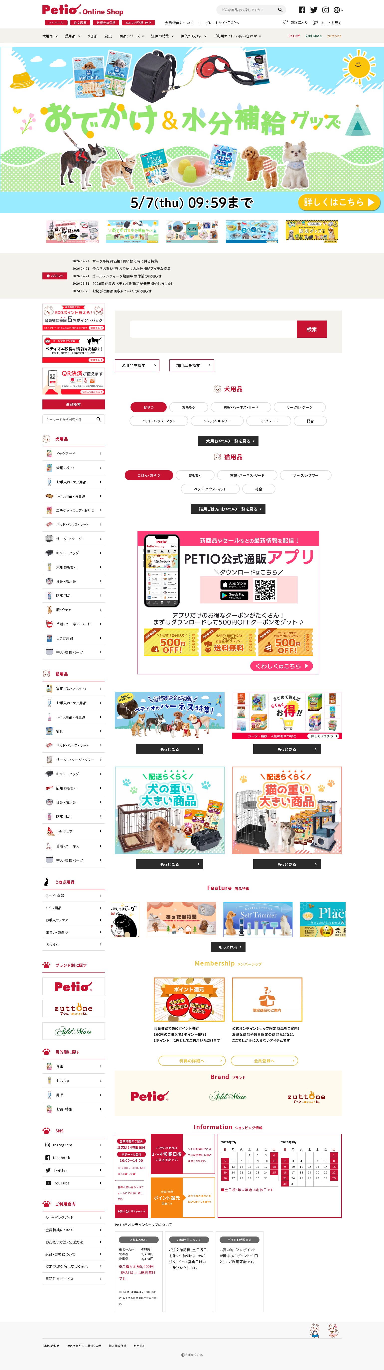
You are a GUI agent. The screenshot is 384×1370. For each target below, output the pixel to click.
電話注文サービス (59, 1278)
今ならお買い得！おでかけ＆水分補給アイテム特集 (131, 268)
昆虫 (108, 35)
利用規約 (139, 1346)
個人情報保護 (117, 1346)
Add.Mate (313, 35)
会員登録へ (264, 1061)
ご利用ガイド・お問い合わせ (235, 35)
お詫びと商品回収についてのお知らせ (122, 290)
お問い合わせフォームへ (131, 1211)
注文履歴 (80, 22)
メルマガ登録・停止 (138, 22)
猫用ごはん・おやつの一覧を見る (228, 509)
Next (337, 922)
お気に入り (295, 22)
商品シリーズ (129, 35)
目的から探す (191, 35)
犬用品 (47, 35)
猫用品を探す (188, 365)
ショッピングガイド (59, 1217)
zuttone (334, 35)
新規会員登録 (106, 22)
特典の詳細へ (191, 1061)
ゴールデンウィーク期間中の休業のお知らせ (127, 275)
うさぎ (92, 35)
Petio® (294, 35)
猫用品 (70, 35)
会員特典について (179, 22)
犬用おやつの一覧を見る (228, 441)
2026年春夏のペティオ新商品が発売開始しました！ (132, 283)
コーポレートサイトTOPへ (219, 22)
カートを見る (327, 22)
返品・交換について (60, 1254)
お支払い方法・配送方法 (64, 1242)
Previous (120, 922)
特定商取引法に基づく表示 (66, 1266)
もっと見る (169, 749)
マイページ (56, 22)
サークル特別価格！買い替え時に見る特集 (125, 261)
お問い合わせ (51, 1346)
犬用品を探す (133, 365)
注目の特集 (160, 35)
